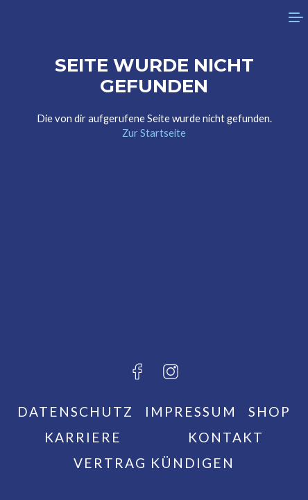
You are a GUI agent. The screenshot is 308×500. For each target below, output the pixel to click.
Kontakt (226, 437)
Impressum (191, 411)
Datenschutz (75, 411)
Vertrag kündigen (154, 463)
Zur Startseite (154, 132)
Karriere (82, 437)
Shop (269, 411)
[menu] (294, 17)
